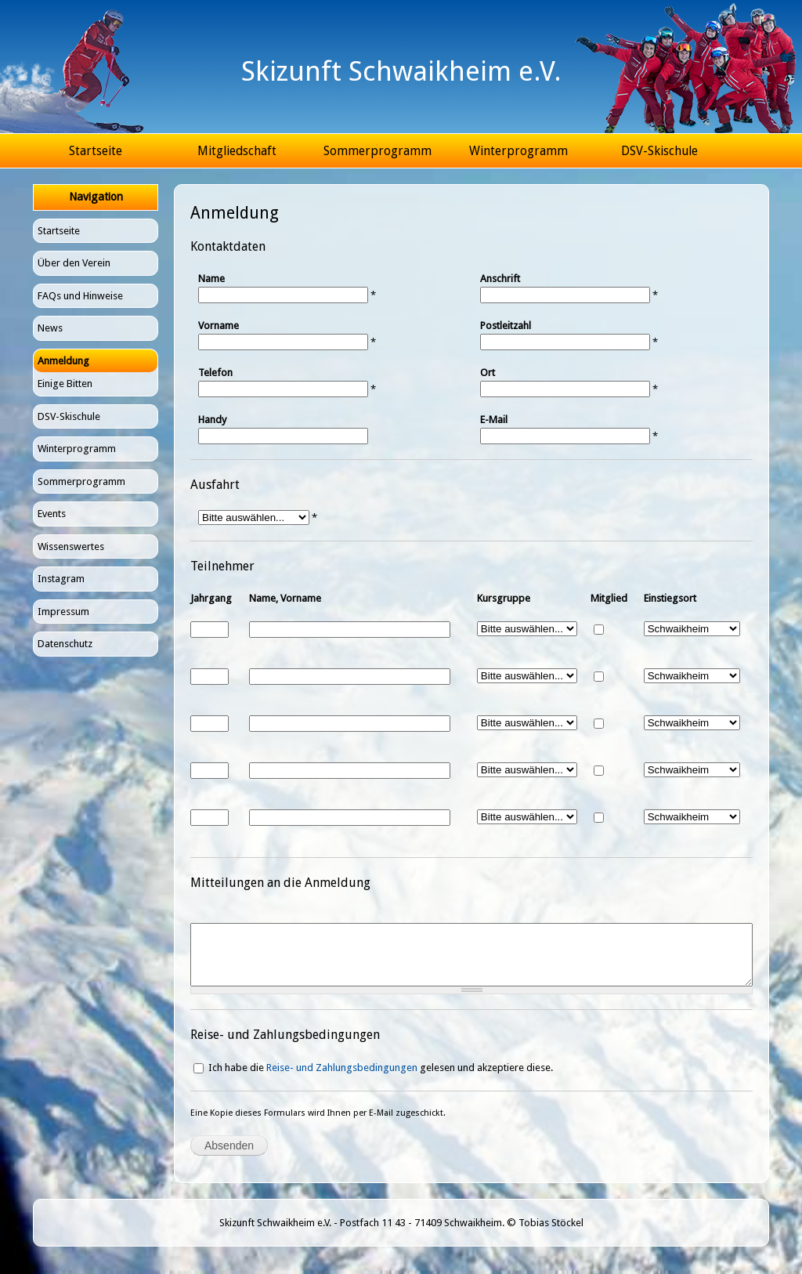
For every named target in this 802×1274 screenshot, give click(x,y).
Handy (212, 419)
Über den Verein (74, 263)
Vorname (218, 325)
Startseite (95, 150)
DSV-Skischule (659, 150)
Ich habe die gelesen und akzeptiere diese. (380, 1079)
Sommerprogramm (377, 150)
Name (211, 278)
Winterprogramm (518, 150)
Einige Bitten (65, 383)
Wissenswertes (71, 546)
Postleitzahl (505, 325)
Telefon (215, 372)
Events (52, 513)
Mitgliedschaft (236, 150)
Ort (487, 372)
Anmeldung (63, 361)
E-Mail (494, 419)
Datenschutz (65, 644)
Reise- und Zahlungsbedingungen (341, 1079)
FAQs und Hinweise (80, 296)
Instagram (61, 579)
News (50, 328)
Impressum (63, 611)
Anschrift (500, 278)
